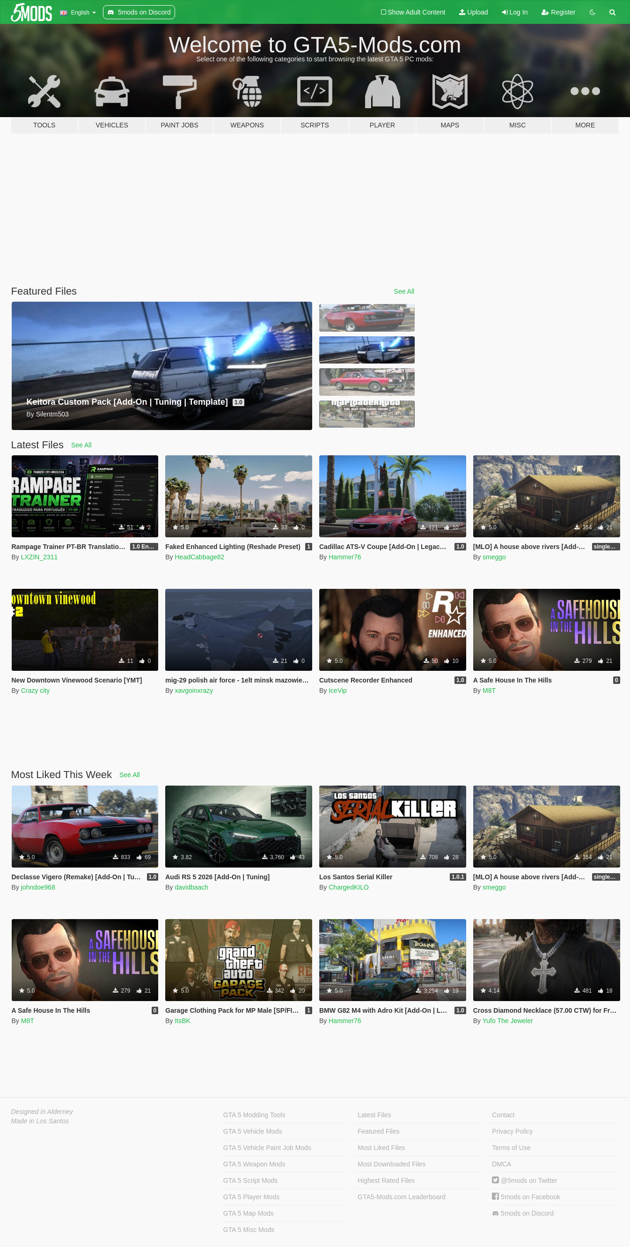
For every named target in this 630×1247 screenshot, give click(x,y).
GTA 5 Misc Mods (248, 1229)
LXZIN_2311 (39, 557)
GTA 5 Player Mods (251, 1197)
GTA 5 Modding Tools (254, 1115)
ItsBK (182, 1020)
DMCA (501, 1164)
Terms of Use (511, 1147)
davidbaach (191, 887)
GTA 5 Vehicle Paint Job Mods (267, 1147)
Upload (473, 12)
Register (558, 12)
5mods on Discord (523, 1213)
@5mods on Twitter (524, 1180)
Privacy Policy (512, 1131)
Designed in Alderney (42, 1111)
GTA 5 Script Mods (250, 1180)
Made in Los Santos (40, 1121)
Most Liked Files (381, 1147)
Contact (503, 1115)
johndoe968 (38, 887)
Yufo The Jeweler (508, 1020)
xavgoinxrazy (194, 690)
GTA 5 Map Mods (248, 1213)
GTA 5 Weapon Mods (254, 1164)
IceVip (338, 690)
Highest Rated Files (386, 1180)
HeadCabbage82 (199, 557)
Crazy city (35, 690)
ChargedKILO (349, 887)
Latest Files (374, 1115)
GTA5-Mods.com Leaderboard (402, 1197)
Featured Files (378, 1131)
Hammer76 (345, 557)
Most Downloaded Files (392, 1164)
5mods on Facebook (526, 1197)
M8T (489, 690)
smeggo (494, 557)
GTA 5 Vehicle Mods (252, 1131)
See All (404, 291)
